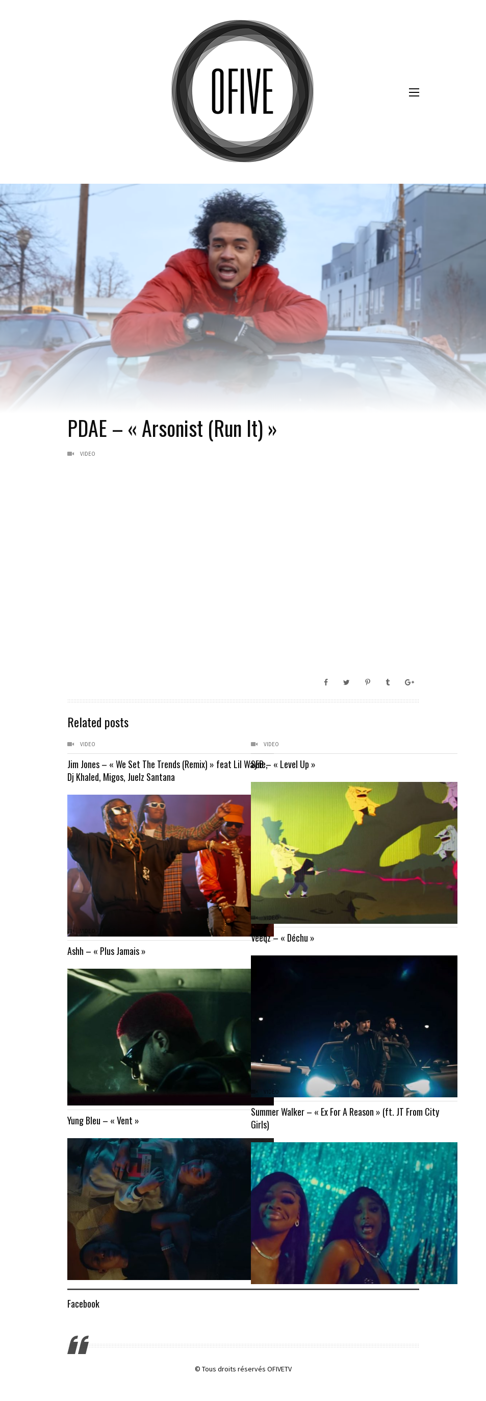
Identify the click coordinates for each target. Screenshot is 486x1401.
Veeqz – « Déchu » (283, 937)
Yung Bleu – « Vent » (103, 1120)
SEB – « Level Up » (283, 764)
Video (87, 453)
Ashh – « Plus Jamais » (106, 950)
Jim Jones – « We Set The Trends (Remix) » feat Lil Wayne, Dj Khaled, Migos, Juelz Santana (149, 770)
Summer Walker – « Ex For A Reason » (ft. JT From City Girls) (327, 1118)
